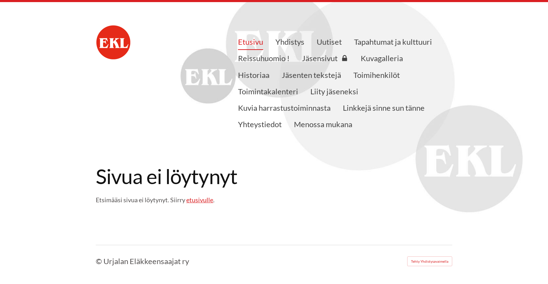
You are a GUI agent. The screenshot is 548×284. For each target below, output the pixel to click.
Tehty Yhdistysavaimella (429, 261)
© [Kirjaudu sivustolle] (99, 261)
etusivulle (199, 200)
